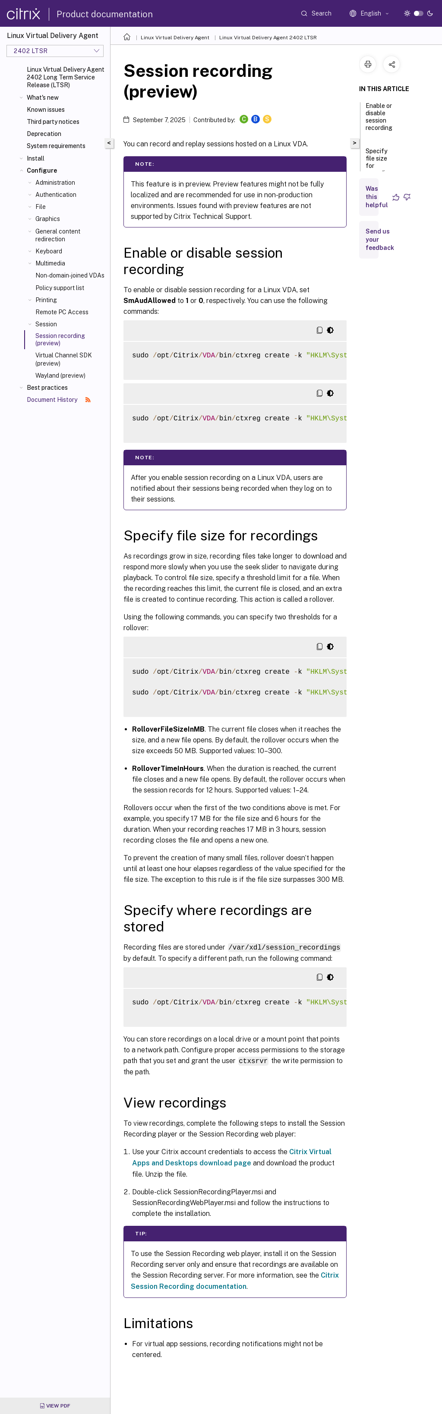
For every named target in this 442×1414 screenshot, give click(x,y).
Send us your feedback (380, 239)
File (40, 206)
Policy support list (59, 287)
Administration (55, 182)
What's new (43, 97)
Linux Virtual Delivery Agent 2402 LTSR (268, 38)
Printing (46, 300)
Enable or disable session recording (379, 120)
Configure (42, 170)
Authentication (55, 194)
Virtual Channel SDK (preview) (63, 359)
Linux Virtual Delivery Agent (175, 38)
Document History (59, 399)
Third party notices (53, 121)
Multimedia (50, 263)
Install (35, 158)
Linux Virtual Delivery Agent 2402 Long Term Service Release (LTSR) (65, 77)
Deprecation (44, 133)
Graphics (47, 218)
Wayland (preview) (60, 375)
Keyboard (48, 251)
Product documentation (105, 14)
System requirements (56, 145)
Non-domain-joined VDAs (69, 275)
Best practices (47, 387)
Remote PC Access (61, 312)
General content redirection (57, 235)
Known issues (46, 109)
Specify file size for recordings (380, 166)
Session (46, 324)
